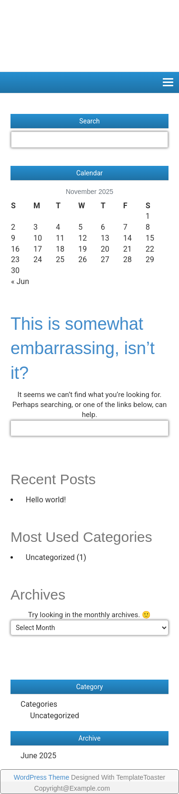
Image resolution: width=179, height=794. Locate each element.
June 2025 (38, 755)
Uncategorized (50, 557)
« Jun (20, 281)
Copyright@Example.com (72, 788)
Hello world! (46, 499)
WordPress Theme (41, 777)
